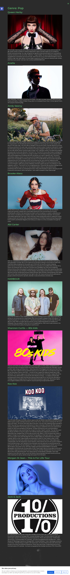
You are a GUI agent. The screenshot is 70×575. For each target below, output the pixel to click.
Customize (44, 571)
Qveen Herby (15, 16)
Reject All (54, 571)
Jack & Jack (14, 500)
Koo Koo (12, 387)
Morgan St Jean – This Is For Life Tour (29, 462)
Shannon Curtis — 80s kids (23, 332)
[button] (2, 8)
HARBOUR (14, 283)
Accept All (63, 571)
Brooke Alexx (15, 177)
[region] (35, 570)
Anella (11, 67)
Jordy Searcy (15, 110)
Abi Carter (13, 228)
